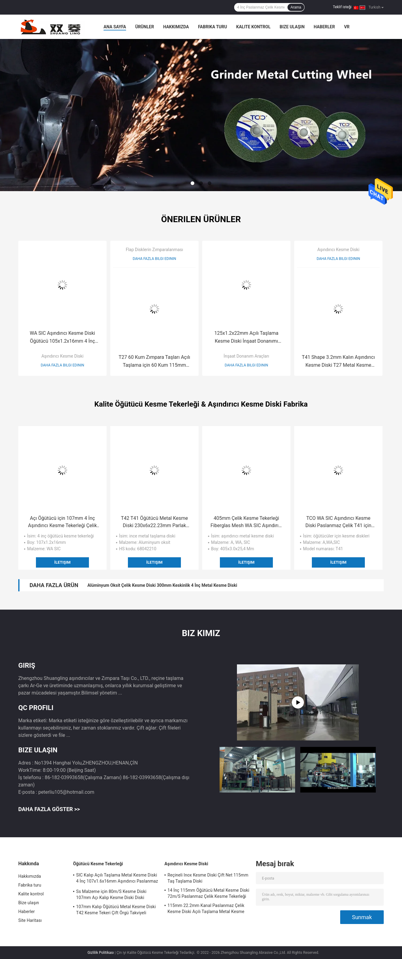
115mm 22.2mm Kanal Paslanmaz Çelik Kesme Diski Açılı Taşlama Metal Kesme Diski (206, 909)
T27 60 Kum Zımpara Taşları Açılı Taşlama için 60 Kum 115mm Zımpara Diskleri (154, 361)
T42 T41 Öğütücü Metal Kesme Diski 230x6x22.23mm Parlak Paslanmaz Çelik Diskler (154, 522)
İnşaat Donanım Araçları (246, 356)
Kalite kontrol (253, 26)
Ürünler (144, 26)
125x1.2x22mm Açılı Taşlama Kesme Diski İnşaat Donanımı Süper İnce (246, 337)
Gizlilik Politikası (100, 952)
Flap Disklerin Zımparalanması (154, 249)
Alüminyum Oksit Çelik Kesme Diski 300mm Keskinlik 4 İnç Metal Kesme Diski (162, 585)
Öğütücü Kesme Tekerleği (98, 863)
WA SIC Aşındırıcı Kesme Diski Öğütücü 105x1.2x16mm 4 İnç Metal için (62, 337)
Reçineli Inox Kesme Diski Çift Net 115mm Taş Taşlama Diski (208, 878)
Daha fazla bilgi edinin (62, 365)
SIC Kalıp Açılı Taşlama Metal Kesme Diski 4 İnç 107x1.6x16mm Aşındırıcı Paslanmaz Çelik (117, 879)
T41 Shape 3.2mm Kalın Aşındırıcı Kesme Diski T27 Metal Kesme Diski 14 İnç (338, 361)
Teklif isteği (342, 7)
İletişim (62, 562)
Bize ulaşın (292, 26)
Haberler (324, 26)
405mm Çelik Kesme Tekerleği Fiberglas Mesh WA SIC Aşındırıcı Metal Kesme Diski (246, 522)
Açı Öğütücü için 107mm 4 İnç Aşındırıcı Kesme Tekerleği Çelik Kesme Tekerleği (62, 522)
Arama (296, 7)
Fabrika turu (212, 26)
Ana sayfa (115, 26)
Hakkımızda (176, 26)
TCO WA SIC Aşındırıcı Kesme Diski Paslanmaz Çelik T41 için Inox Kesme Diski (338, 522)
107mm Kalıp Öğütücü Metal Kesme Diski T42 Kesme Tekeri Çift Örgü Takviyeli (116, 909)
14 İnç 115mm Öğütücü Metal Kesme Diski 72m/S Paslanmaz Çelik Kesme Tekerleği (208, 893)
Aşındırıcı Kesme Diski (62, 356)
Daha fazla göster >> (49, 809)
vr (347, 26)
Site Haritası (30, 920)
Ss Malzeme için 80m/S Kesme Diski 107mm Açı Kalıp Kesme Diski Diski (111, 894)
